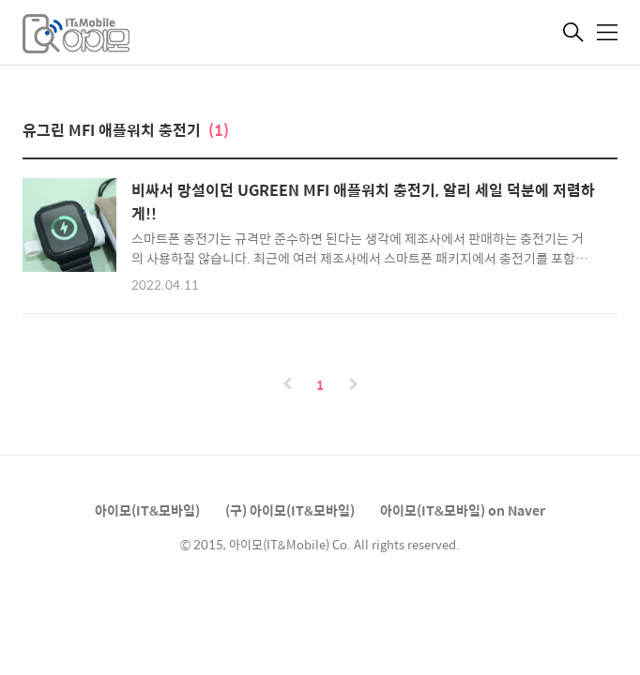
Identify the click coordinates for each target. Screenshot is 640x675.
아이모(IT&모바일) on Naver (462, 510)
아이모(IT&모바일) (147, 510)
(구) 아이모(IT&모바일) (290, 510)
